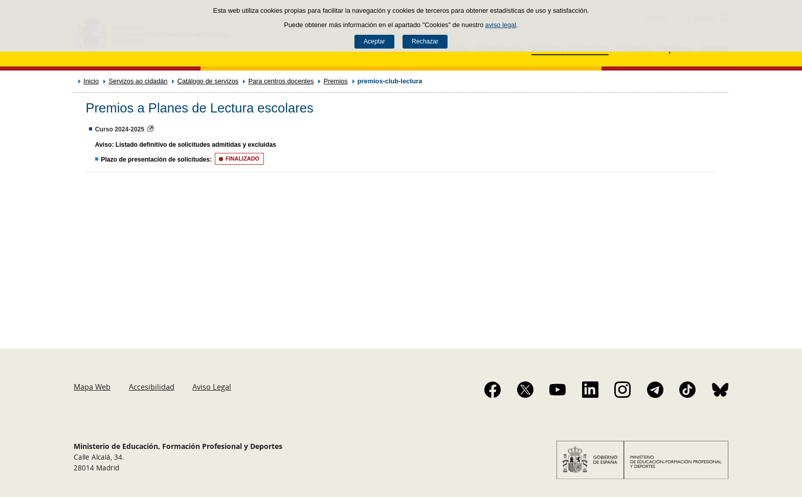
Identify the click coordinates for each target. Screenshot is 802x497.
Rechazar (425, 41)
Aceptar (374, 41)
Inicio (91, 81)
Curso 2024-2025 (120, 129)
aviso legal (500, 25)
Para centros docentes (281, 81)
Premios (336, 81)
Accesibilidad (151, 386)
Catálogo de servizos (208, 81)
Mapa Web (92, 386)
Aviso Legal (211, 386)
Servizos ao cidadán (137, 81)
